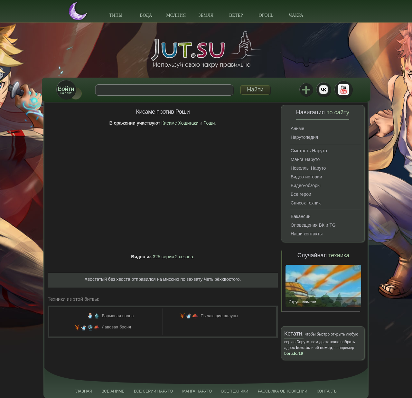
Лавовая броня (116, 327)
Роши (209, 123)
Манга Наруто (305, 159)
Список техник (306, 202)
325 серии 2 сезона (173, 256)
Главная (83, 391)
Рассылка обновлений (282, 391)
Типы (115, 15)
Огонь (266, 15)
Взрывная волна (118, 315)
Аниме (297, 128)
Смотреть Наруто (309, 150)
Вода (146, 15)
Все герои (301, 194)
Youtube (343, 90)
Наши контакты (307, 233)
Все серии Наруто (153, 391)
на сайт (66, 90)
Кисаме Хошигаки (180, 123)
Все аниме (113, 391)
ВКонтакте (323, 89)
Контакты (327, 391)
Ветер (236, 15)
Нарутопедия (304, 137)
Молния (176, 15)
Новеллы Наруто (308, 168)
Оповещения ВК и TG (313, 225)
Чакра (296, 15)
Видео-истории (306, 176)
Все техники (234, 391)
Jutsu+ (306, 89)
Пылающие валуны (219, 315)
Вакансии (301, 216)
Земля (206, 15)
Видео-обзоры (306, 185)
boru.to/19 (293, 353)
